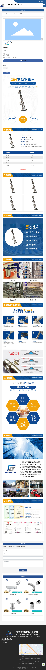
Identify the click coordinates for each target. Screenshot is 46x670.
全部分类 (23, 10)
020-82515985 (4, 640)
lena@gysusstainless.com (29, 663)
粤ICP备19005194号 (23, 668)
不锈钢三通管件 (13, 613)
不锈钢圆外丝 (33, 613)
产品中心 (10, 13)
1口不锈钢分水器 (13, 594)
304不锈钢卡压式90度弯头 (33, 594)
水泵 (15, 13)
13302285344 (4, 642)
